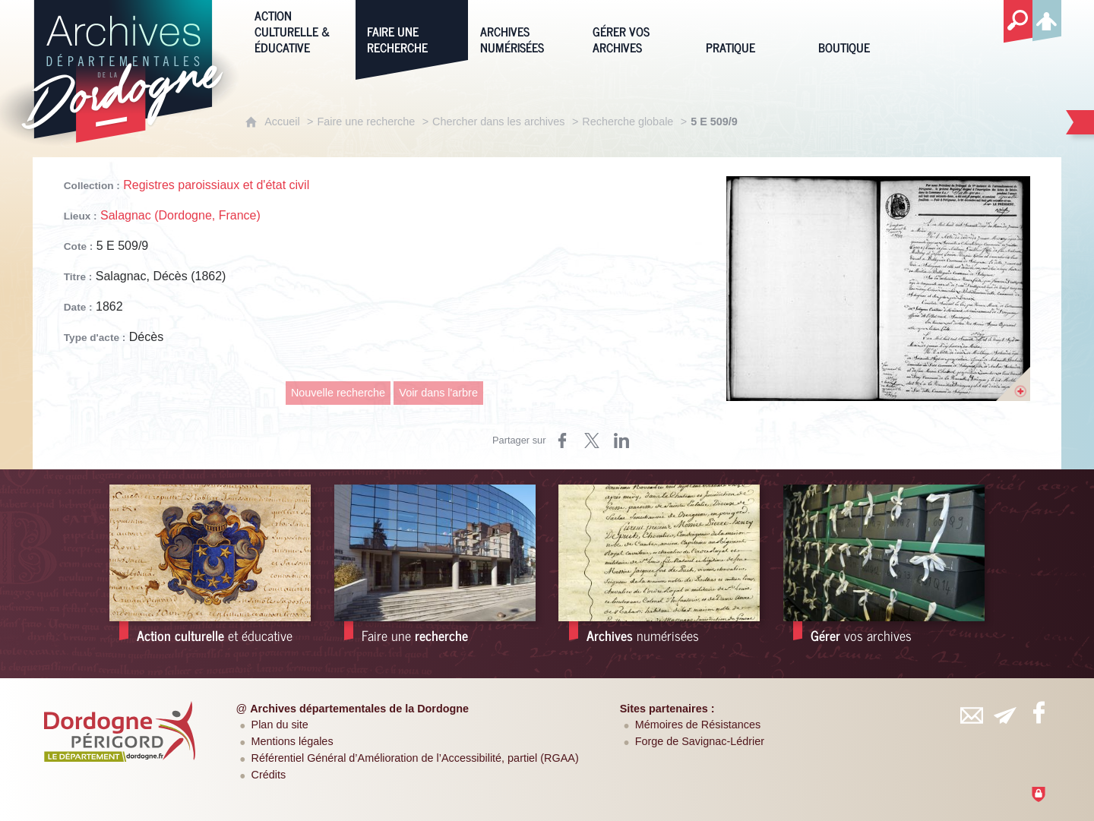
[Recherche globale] (1018, 22)
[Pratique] (750, 30)
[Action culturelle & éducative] (299, 30)
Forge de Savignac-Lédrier (699, 741)
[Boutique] (863, 30)
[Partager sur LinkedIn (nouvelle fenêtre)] (621, 440)
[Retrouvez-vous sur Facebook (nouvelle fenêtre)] (1038, 712)
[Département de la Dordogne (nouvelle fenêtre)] (120, 731)
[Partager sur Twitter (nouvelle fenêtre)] (592, 440)
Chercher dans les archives (498, 121)
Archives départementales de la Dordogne (359, 709)
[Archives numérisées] (525, 30)
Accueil (281, 121)
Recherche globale (627, 121)
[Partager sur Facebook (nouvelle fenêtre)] (562, 440)
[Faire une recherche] (412, 30)
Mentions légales (292, 741)
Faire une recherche (366, 121)
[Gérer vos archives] (637, 30)
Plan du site (279, 724)
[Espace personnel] (1046, 18)
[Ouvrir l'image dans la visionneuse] (878, 288)
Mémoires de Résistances (698, 724)
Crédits (268, 775)
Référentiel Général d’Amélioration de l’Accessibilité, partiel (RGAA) (415, 758)
